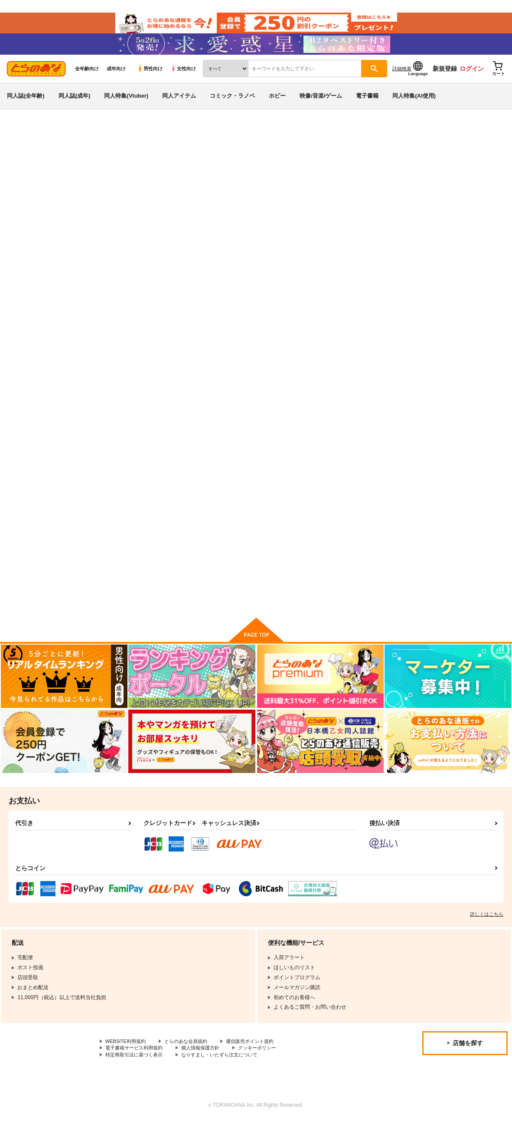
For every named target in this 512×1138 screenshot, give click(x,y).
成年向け (116, 78)
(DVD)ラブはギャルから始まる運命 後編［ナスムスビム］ (303, 368)
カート (159, 415)
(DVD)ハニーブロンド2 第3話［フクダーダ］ (464, 365)
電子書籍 (367, 105)
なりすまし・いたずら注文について (228, 1072)
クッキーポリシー (267, 1065)
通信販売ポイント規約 (260, 1057)
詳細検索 (401, 78)
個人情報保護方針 (207, 1065)
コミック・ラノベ (232, 105)
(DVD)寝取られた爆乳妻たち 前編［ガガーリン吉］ (222, 553)
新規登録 (445, 78)
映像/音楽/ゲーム (321, 105)
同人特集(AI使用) (414, 105)
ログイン (472, 78)
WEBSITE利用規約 (127, 1057)
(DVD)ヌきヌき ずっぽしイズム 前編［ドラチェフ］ (405, 184)
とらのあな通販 (22, 144)
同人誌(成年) (75, 105)
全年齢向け (87, 78)
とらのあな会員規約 (191, 1057)
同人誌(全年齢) (26, 105)
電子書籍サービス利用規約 (136, 1065)
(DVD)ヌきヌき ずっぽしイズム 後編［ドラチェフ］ (249, 184)
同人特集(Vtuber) (126, 105)
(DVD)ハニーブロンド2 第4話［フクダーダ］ (383, 365)
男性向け (150, 79)
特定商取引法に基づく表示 (136, 1072)
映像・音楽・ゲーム (72, 144)
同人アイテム (179, 105)
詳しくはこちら (486, 929)
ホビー (277, 105)
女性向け (183, 79)
